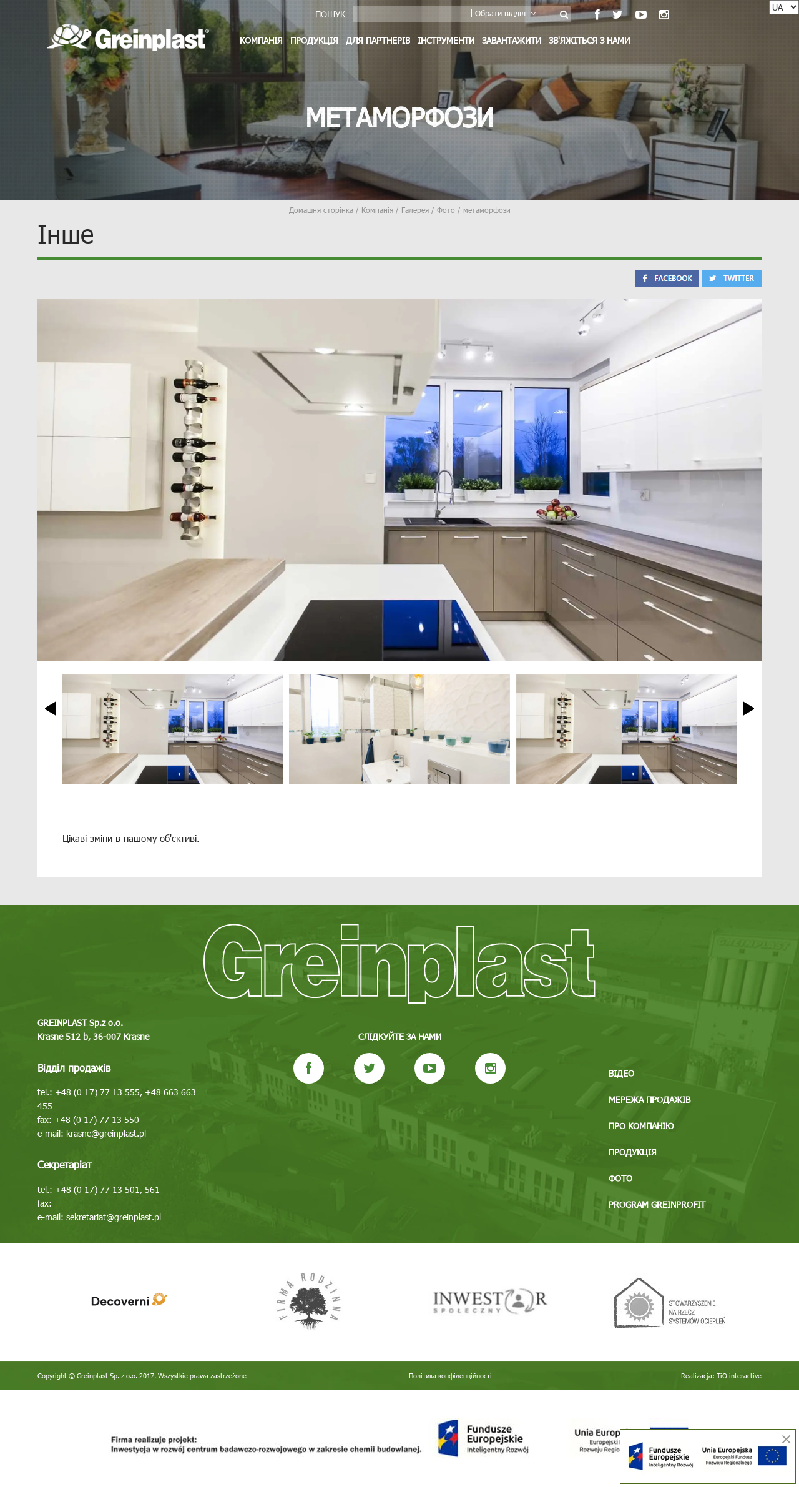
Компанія (261, 40)
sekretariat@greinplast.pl (113, 1217)
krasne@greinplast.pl (106, 1133)
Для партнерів (378, 40)
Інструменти (446, 40)
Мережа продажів (649, 1099)
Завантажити (511, 40)
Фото (620, 1178)
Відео (621, 1073)
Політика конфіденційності (450, 1375)
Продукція (314, 40)
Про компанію (641, 1126)
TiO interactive (739, 1375)
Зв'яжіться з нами (589, 40)
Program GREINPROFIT (657, 1204)
